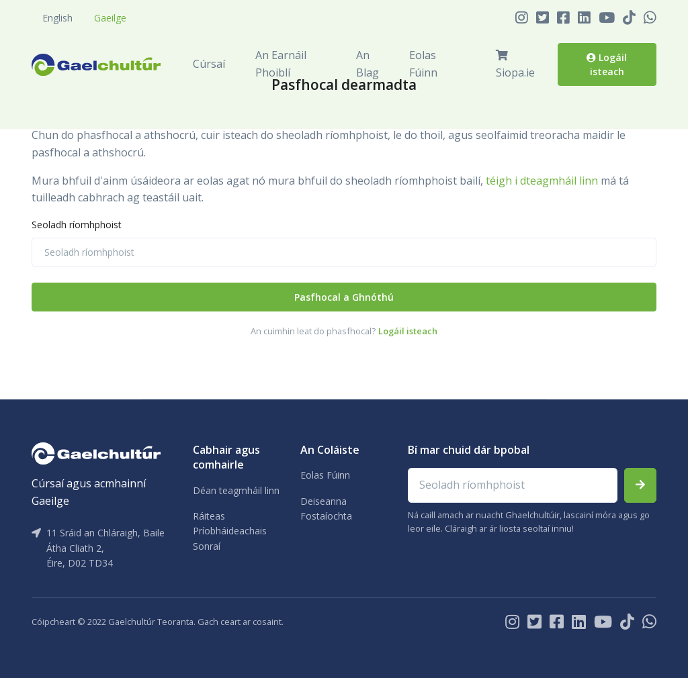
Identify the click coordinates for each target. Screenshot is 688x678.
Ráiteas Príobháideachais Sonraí (230, 531)
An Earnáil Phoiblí (280, 64)
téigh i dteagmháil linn (542, 180)
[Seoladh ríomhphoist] (344, 252)
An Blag (367, 64)
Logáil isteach (607, 64)
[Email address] (512, 485)
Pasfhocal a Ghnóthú (344, 297)
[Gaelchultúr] (96, 452)
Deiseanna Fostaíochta (326, 508)
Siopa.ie (515, 65)
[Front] (96, 64)
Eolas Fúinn (423, 64)
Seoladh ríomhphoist (77, 224)
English (57, 17)
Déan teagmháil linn (236, 490)
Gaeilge (110, 17)
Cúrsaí (209, 63)
